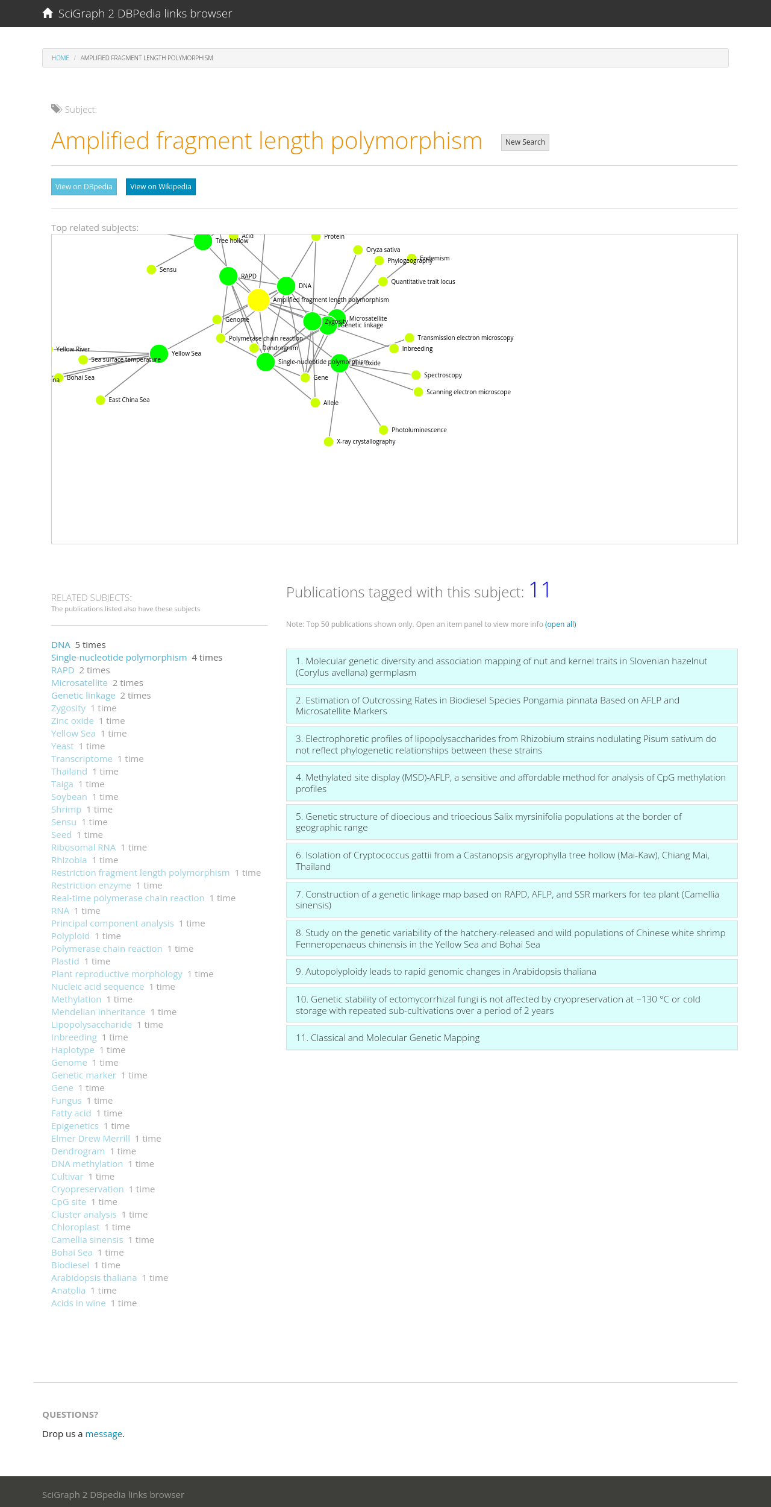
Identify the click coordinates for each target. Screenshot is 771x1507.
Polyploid (70, 933)
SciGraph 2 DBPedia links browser (137, 13)
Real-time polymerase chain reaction (128, 895)
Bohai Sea (72, 1249)
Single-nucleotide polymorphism (119, 654)
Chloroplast (75, 1224)
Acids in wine (78, 1300)
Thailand (69, 768)
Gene (62, 1084)
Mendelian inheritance (98, 1008)
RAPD (63, 667)
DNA (60, 641)
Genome (69, 1059)
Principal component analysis (112, 920)
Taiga (62, 781)
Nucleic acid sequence (97, 983)
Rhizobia (69, 857)
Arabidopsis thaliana (94, 1274)
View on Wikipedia (161, 186)
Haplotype (73, 1046)
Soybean (69, 793)
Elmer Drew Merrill (90, 1135)
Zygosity (68, 705)
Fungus (66, 1097)
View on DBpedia (84, 186)
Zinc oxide (72, 717)
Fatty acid (71, 1110)
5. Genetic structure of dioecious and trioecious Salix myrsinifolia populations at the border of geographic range (489, 819)
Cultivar (67, 1173)
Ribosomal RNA (83, 844)
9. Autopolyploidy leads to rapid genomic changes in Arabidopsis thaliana (446, 968)
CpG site (68, 1198)
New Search (525, 142)
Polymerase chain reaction (107, 945)
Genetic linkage (83, 692)
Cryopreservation (87, 1186)
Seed (61, 831)
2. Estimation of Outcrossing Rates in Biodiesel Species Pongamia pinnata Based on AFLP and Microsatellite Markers (487, 702)
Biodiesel (70, 1262)
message (104, 1430)
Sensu (63, 819)
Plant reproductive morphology (117, 970)
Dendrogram (78, 1148)
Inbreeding (74, 1034)
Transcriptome (82, 755)
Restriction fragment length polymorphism (140, 869)
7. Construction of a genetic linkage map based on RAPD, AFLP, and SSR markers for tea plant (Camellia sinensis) (507, 896)
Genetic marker (83, 1072)
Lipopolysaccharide (91, 1021)
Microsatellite (79, 679)
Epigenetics (75, 1122)
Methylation (76, 996)
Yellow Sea (73, 730)
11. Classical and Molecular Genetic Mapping (387, 1034)
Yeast (62, 743)
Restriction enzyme (91, 882)
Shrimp (66, 806)
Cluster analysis (84, 1211)
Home (60, 58)
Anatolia (68, 1287)
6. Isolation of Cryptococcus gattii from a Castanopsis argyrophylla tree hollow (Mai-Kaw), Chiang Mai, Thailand (503, 857)
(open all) (560, 621)
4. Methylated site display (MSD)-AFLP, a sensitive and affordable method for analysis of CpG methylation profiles (511, 779)
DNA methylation (87, 1160)
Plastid (65, 958)
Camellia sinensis (87, 1236)
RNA (60, 907)
